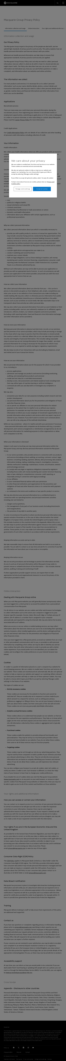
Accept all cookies (42, 189)
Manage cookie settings (22, 189)
